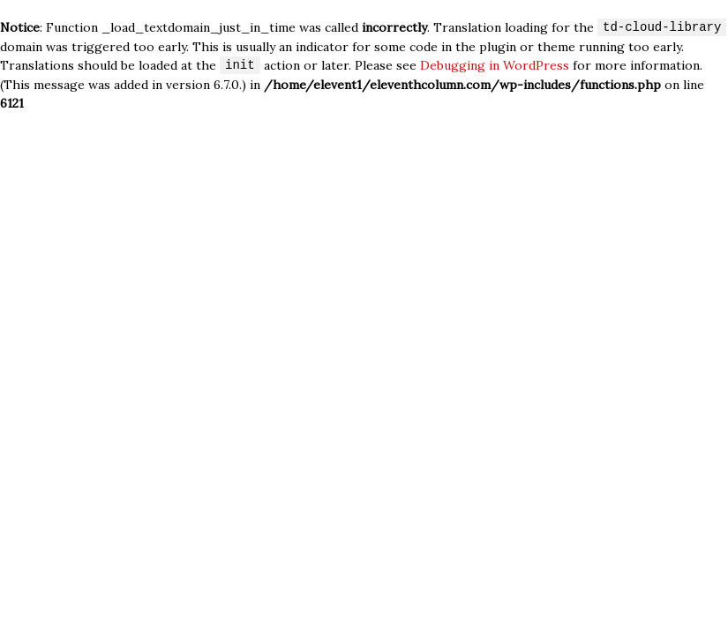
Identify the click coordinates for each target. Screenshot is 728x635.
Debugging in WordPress (494, 66)
